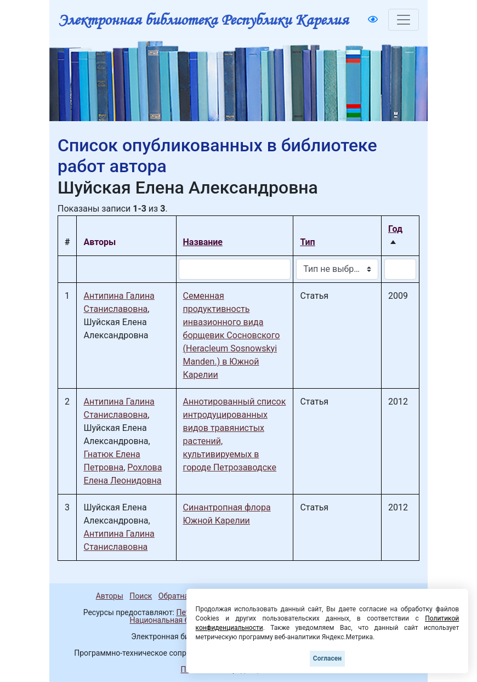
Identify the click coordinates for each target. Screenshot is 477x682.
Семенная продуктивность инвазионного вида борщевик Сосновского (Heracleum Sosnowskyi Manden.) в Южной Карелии (231, 335)
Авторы (109, 596)
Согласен (327, 658)
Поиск (140, 596)
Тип (307, 242)
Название (203, 242)
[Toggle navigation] (403, 20)
